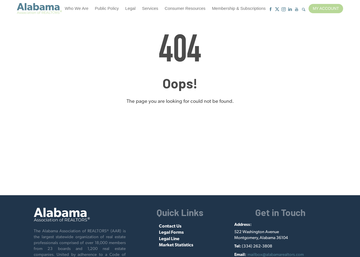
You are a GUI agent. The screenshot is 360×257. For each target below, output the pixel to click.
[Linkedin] (290, 9)
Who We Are (76, 8)
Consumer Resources (185, 8)
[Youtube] (296, 9)
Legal (130, 8)
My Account (326, 8)
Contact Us (170, 226)
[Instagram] (284, 9)
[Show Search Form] (304, 9)
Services (150, 8)
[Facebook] (271, 9)
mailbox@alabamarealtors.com (276, 254)
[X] (277, 9)
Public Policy (107, 8)
